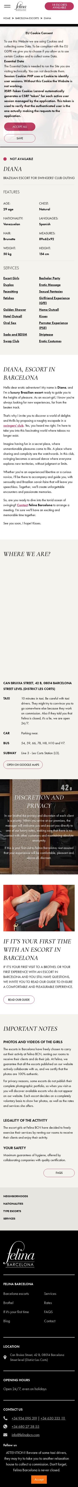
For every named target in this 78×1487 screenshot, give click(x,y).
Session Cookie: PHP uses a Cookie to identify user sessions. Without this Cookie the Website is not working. (38, 81)
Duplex (8, 285)
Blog (6, 1320)
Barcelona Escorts (27, 18)
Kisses (43, 316)
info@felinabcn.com (26, 1434)
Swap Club (11, 341)
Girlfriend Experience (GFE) (54, 300)
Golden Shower (14, 309)
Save (20, 138)
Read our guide (19, 1000)
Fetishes (8, 298)
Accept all (19, 127)
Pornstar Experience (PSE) (53, 325)
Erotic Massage (50, 285)
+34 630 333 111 (53, 1418)
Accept (39, 1479)
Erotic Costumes (50, 341)
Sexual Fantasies (51, 291)
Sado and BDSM (15, 334)
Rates (48, 1302)
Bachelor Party (49, 278)
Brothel (8, 1302)
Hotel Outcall (12, 316)
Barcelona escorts (16, 1293)
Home (6, 18)
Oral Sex (9, 323)
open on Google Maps (23, 765)
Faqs (48, 1311)
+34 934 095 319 (24, 1418)
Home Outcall (49, 309)
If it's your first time (16, 1311)
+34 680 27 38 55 (25, 1426)
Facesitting (10, 291)
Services (50, 1293)
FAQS (59, 1173)
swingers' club (13, 425)
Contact (22, 505)
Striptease (46, 334)
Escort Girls (11, 278)
